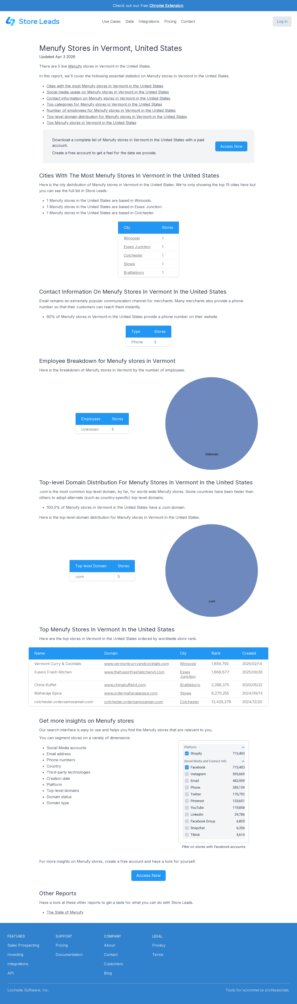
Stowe (129, 264)
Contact (188, 21)
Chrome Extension (166, 5)
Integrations (149, 21)
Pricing (170, 21)
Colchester (133, 255)
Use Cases (111, 21)
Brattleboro (134, 272)
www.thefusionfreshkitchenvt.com (134, 672)
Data (130, 21)
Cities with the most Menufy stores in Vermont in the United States (105, 86)
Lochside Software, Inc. (28, 990)
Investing (15, 954)
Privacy (158, 945)
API (10, 973)
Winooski (132, 238)
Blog (108, 973)
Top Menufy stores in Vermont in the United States (91, 122)
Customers (113, 963)
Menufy (75, 66)
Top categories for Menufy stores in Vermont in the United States (104, 104)
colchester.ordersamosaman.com (133, 701)
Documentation (69, 954)
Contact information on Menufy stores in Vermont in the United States (108, 98)
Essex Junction (137, 246)
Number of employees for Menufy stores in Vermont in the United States (111, 110)
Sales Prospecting (23, 945)
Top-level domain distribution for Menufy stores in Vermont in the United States (117, 116)
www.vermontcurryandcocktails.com (136, 663)
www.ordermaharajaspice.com (131, 693)
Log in (282, 21)
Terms (157, 954)
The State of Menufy (65, 912)
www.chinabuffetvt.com (125, 684)
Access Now (231, 146)
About (109, 945)
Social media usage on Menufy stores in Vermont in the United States (108, 92)
